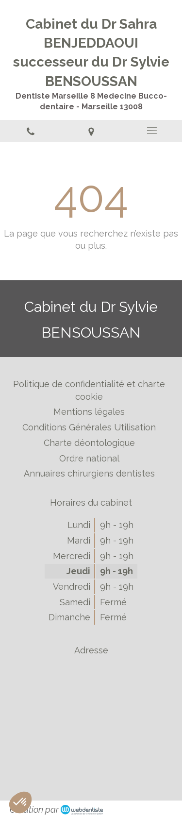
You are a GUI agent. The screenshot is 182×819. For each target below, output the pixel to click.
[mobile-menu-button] (151, 130)
